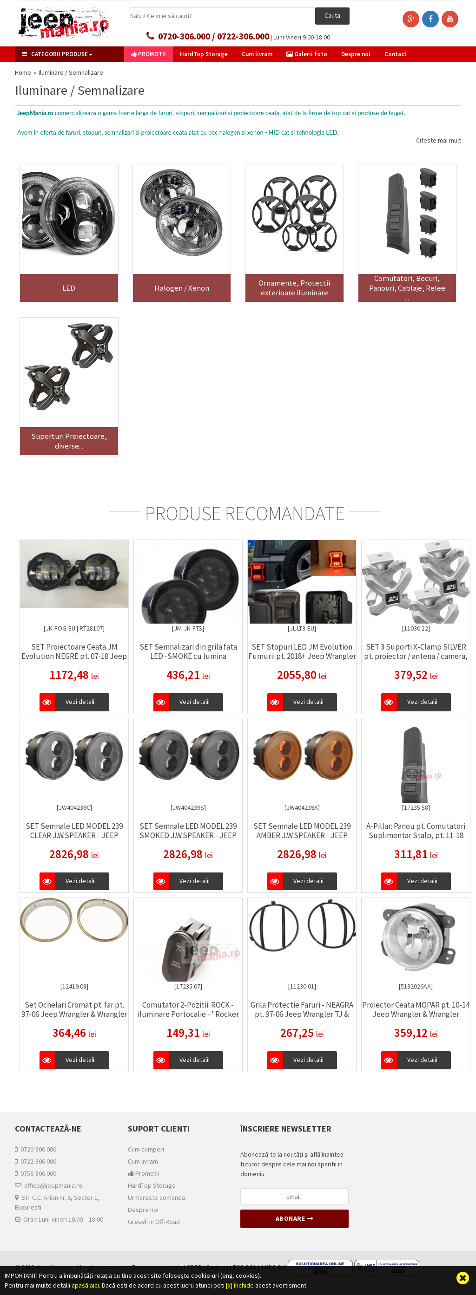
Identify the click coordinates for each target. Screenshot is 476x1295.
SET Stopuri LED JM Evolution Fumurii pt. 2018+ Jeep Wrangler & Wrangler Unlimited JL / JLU (302, 656)
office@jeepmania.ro (48, 1185)
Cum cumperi (146, 1149)
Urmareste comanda (156, 1197)
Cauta (332, 15)
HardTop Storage (152, 1185)
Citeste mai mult (438, 140)
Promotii (143, 1173)
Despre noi (143, 1209)
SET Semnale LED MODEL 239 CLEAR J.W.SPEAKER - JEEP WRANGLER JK (74, 835)
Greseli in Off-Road (154, 1221)
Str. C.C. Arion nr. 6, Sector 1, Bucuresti (57, 1202)
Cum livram (143, 1161)
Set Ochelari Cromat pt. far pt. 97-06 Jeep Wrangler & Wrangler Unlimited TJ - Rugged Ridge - (74, 1014)
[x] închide (240, 1285)
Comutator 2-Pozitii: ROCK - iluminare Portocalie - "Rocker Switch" (188, 1014)
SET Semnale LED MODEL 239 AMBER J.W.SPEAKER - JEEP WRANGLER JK (301, 835)
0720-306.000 (35, 1149)
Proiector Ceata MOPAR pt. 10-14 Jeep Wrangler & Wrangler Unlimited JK (415, 1014)
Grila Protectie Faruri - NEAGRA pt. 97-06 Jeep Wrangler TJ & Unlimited (302, 1014)
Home (23, 72)
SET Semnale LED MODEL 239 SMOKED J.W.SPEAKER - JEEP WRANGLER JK (188, 835)
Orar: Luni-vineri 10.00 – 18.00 (59, 1219)
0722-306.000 (35, 1161)
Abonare (295, 1218)
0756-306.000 (35, 1173)
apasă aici (85, 1285)
